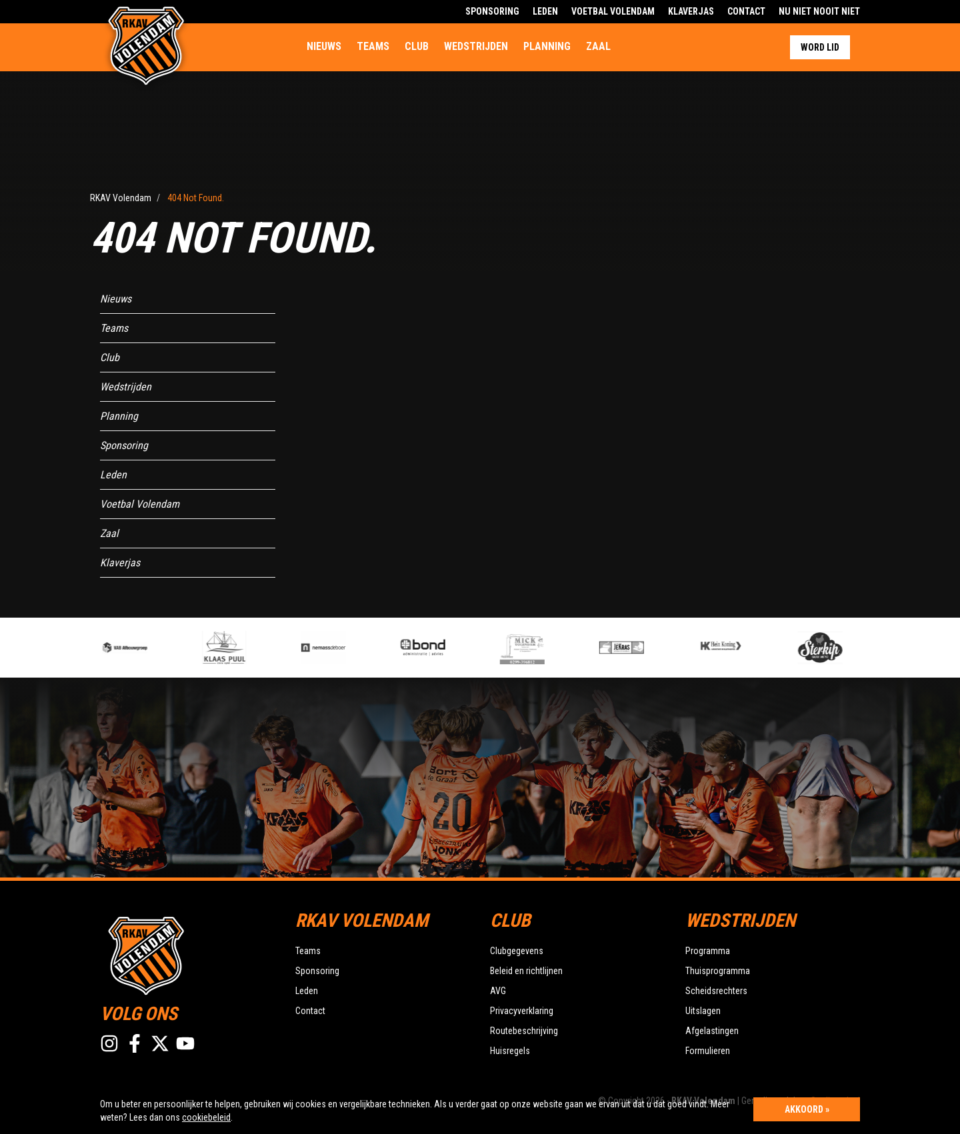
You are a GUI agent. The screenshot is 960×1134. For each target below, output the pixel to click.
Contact (746, 11)
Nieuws (324, 46)
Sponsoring (492, 11)
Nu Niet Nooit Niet (819, 11)
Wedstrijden (476, 46)
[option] (348, 648)
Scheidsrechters (716, 990)
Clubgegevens (516, 950)
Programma (707, 950)
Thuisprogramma (717, 970)
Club (417, 46)
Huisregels (510, 1050)
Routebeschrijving (524, 1030)
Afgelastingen (712, 1030)
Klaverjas (691, 11)
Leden (545, 11)
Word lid (820, 47)
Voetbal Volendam (613, 11)
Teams (373, 46)
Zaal (598, 46)
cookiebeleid (206, 1117)
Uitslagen (703, 1010)
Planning (547, 46)
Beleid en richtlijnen (526, 970)
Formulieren (707, 1050)
